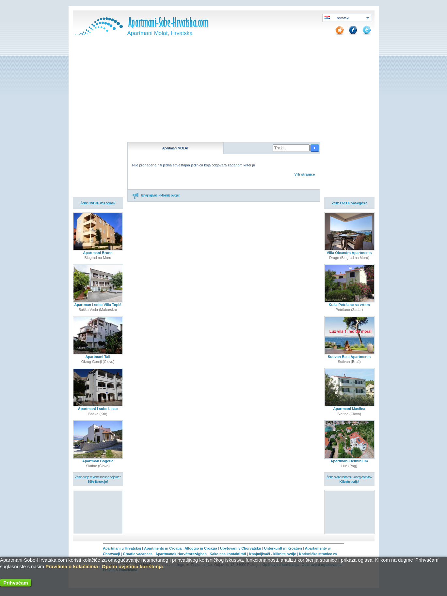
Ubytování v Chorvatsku (240, 548)
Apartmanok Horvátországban (181, 554)
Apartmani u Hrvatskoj (122, 548)
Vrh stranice (305, 174)
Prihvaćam (15, 583)
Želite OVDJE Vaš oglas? (97, 203)
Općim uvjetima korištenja (132, 566)
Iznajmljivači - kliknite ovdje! (156, 195)
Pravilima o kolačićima (71, 566)
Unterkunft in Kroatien (283, 548)
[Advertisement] (224, 93)
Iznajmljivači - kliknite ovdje (272, 554)
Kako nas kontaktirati (228, 554)
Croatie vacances (137, 554)
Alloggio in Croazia (200, 548)
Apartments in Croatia (163, 548)
